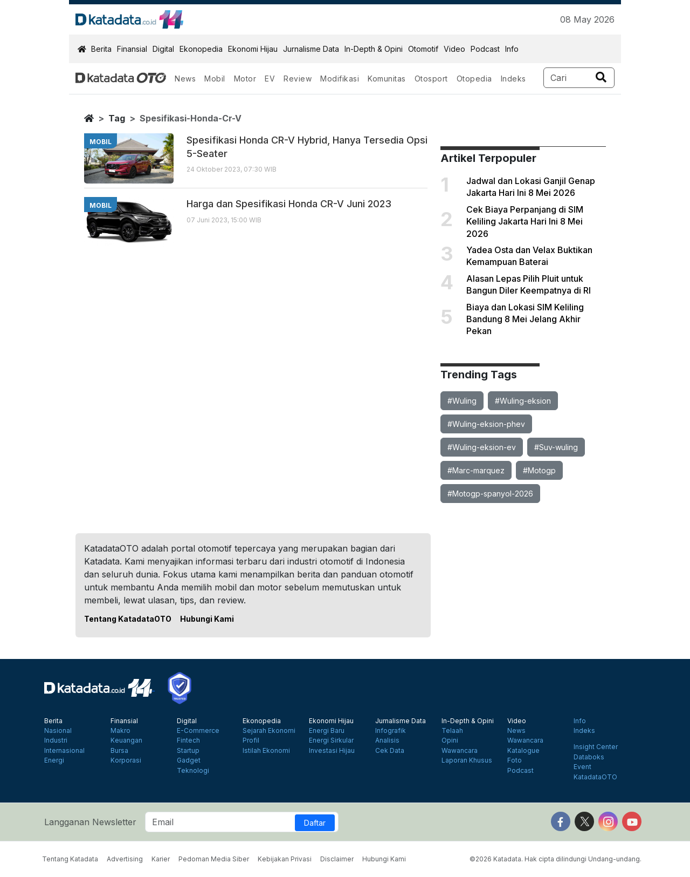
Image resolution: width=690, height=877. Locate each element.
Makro (120, 731)
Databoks (589, 757)
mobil (100, 142)
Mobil (214, 78)
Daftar (315, 822)
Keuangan (126, 740)
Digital (163, 48)
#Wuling (462, 400)
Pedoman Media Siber (213, 859)
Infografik (390, 731)
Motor (245, 78)
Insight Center (596, 747)
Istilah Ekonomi (266, 750)
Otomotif (423, 48)
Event (582, 767)
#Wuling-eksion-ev (481, 447)
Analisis (387, 740)
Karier (160, 859)
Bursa (119, 750)
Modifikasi (339, 78)
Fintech (188, 740)
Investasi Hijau (332, 750)
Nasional (58, 731)
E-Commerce (198, 731)
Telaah (452, 731)
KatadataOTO (595, 777)
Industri (55, 740)
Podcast (485, 48)
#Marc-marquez (476, 470)
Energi (54, 760)
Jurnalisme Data (311, 48)
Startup (188, 750)
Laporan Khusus (466, 760)
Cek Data (389, 750)
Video (454, 48)
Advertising (125, 859)
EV (270, 78)
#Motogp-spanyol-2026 (490, 493)
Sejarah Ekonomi (269, 731)
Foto (514, 760)
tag (116, 118)
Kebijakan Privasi (285, 859)
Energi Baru (326, 731)
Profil (251, 740)
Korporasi (126, 760)
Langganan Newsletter (90, 822)
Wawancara (459, 750)
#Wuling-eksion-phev (486, 424)
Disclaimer (337, 859)
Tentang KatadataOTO (127, 618)
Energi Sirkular (331, 740)
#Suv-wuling (556, 447)
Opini (449, 740)
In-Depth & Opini (373, 48)
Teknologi (193, 770)
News (185, 78)
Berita (101, 48)
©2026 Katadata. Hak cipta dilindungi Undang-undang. (555, 859)
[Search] (579, 77)
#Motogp (539, 470)
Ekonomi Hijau (253, 48)
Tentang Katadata (70, 859)
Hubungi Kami (207, 618)
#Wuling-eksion (523, 400)
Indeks (513, 78)
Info (512, 48)
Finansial (132, 48)
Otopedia (474, 78)
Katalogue (523, 750)
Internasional (64, 750)
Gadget (189, 760)
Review (298, 78)
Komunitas (387, 78)
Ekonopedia (201, 48)
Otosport (431, 78)
